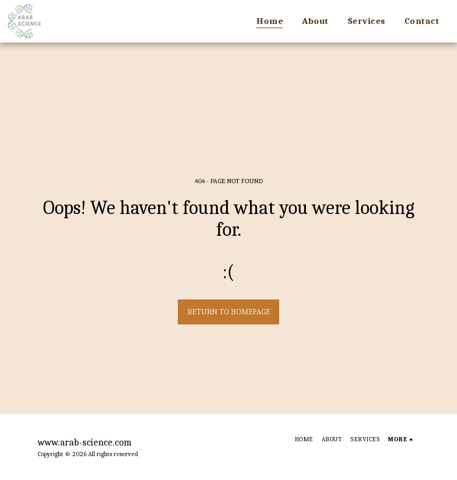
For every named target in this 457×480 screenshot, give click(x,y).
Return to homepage (228, 311)
